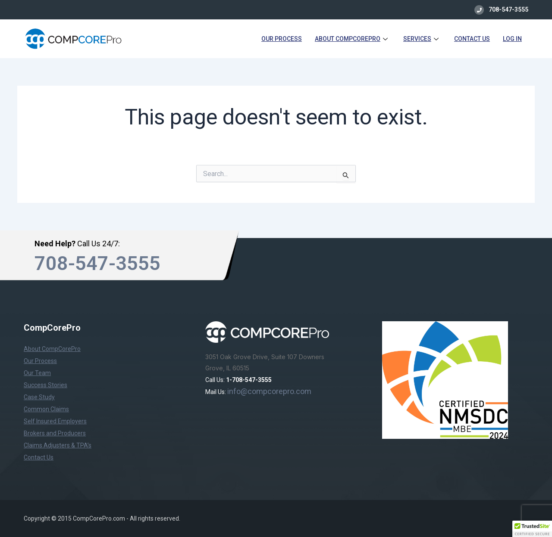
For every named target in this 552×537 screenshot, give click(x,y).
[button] (532, 529)
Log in (512, 38)
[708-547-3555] (479, 10)
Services (421, 38)
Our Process (281, 38)
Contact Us (472, 38)
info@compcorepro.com (269, 391)
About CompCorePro (351, 38)
